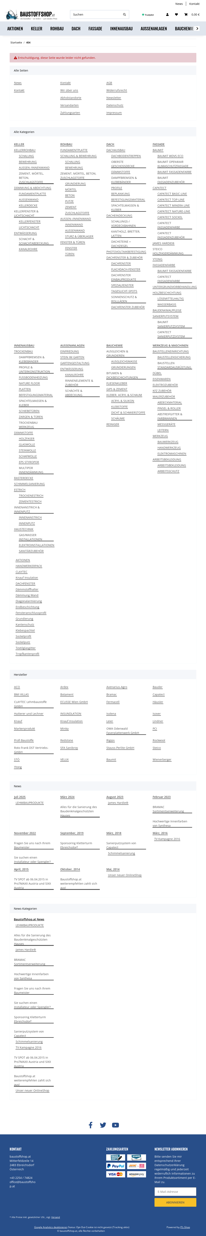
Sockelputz (23, 642)
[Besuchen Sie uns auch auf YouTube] (115, 1125)
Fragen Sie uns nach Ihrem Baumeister (32, 845)
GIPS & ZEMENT (116, 389)
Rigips (110, 740)
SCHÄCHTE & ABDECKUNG (73, 393)
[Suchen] (95, 14)
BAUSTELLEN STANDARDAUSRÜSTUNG (174, 365)
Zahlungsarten (70, 113)
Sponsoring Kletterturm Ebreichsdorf (76, 845)
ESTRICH (19, 490)
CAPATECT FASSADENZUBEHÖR (171, 235)
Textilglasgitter (26, 648)
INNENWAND (74, 225)
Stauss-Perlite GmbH (120, 748)
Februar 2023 (162, 797)
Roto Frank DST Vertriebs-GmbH (31, 750)
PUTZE (69, 201)
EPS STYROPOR (29, 462)
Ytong (18, 767)
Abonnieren (175, 1202)
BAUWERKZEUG (168, 442)
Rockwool (159, 740)
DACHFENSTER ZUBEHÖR (128, 307)
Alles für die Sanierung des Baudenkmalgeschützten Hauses (78, 811)
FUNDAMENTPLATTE (32, 194)
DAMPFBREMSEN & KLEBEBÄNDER (124, 180)
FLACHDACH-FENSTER (125, 269)
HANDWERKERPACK (29, 566)
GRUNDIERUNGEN (123, 367)
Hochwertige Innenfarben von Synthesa (170, 823)
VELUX (64, 759)
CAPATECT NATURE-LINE (174, 211)
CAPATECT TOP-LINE (171, 199)
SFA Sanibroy (69, 748)
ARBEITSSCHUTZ (168, 471)
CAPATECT (159, 188)
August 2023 (114, 797)
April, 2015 (21, 869)
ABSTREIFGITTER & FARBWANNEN (170, 416)
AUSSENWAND (28, 199)
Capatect (159, 694)
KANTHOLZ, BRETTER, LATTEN (125, 234)
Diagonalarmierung (29, 601)
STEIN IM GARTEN (72, 357)
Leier (109, 721)
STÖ (17, 759)
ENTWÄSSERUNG (25, 233)
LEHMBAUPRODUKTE (30, 803)
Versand (55, 1217)
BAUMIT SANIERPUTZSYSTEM (171, 324)
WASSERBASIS (167, 304)
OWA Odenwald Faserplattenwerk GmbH (122, 731)
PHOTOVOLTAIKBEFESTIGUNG (126, 252)
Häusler (158, 702)
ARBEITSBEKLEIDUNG (167, 459)
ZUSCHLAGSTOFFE (77, 213)
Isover (157, 713)
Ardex (64, 687)
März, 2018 (113, 833)
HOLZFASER (26, 438)
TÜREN (69, 254)
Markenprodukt (24, 728)
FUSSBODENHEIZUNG (33, 377)
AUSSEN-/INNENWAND (34, 168)
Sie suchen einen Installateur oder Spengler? (32, 860)
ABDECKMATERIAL (170, 402)
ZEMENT (70, 207)
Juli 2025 (20, 797)
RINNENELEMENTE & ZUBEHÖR (79, 383)
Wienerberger (162, 759)
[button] (167, 14)
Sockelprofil (23, 636)
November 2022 (25, 833)
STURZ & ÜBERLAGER (79, 236)
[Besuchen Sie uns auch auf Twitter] (103, 1125)
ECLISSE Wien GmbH (74, 702)
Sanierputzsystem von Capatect (121, 845)
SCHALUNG (26, 156)
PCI (155, 728)
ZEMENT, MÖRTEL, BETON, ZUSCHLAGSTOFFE (31, 178)
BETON (70, 195)
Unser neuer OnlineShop (125, 875)
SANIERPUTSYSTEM (165, 316)
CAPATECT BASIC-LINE (172, 194)
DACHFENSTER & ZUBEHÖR (124, 257)
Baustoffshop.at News (29, 919)
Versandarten (69, 105)
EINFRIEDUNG (69, 351)
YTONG (157, 259)
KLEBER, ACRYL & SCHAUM (124, 395)
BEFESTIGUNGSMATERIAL (128, 199)
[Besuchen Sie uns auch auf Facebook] (90, 1125)
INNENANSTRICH (30, 517)
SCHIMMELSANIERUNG (29, 484)
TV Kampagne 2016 (167, 839)
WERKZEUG (160, 436)
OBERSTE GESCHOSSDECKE (123, 164)
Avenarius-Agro (116, 687)
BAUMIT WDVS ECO (170, 156)
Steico (157, 748)
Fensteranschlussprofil (31, 613)
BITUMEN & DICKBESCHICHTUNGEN (122, 375)
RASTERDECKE (23, 478)
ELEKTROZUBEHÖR (165, 385)
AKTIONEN (23, 560)
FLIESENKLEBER (116, 383)
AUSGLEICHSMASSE (124, 361)
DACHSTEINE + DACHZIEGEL (121, 244)
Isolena (111, 713)
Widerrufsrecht (116, 90)
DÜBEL (157, 373)
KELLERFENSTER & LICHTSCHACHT (26, 213)
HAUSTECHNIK (23, 529)
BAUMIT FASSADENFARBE (175, 172)
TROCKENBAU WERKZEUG (28, 425)
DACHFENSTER (121, 263)
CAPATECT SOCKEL (170, 217)
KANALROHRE (28, 249)
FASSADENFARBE (164, 265)
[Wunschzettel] (176, 14)
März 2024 (67, 797)
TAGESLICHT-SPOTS (124, 291)
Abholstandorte (70, 98)
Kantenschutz (25, 624)
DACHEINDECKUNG (119, 215)
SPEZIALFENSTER (122, 285)
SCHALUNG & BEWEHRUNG (78, 156)
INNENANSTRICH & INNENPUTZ (27, 509)
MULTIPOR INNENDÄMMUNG (31, 470)
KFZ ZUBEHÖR (162, 391)
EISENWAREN (162, 379)
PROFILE (116, 188)
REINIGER (112, 424)
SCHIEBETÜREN (29, 411)
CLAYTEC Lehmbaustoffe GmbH (30, 704)
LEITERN (163, 430)
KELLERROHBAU (24, 150)
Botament (66, 694)
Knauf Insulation (27, 578)
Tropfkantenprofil (27, 654)
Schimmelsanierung (121, 853)
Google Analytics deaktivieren (50, 1227)
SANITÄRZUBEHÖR (31, 551)
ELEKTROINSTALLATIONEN (36, 545)
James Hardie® (118, 803)
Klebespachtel (25, 630)
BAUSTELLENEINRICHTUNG (171, 351)
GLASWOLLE (27, 444)
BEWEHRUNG (28, 162)
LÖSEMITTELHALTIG (171, 298)
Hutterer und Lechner (28, 713)
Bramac (111, 694)
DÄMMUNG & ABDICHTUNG (32, 188)
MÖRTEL (70, 189)
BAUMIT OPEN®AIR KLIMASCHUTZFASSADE (173, 164)
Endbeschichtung (27, 607)
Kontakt (194, 4)
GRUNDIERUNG (75, 183)
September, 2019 (71, 833)
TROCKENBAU (23, 351)
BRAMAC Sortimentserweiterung (168, 809)
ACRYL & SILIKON (122, 401)
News (179, 4)
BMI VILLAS (21, 694)
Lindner (158, 721)
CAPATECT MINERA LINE (174, 205)
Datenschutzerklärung (169, 1165)
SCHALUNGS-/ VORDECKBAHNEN (123, 223)
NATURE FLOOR (29, 383)
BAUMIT (158, 150)
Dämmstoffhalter (27, 589)
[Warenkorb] (192, 14)
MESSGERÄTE (166, 424)
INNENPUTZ (27, 523)
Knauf (18, 721)
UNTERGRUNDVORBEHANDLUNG (175, 287)
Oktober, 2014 (70, 869)
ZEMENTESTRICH (30, 501)
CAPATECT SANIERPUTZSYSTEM (171, 334)
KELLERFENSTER (29, 221)
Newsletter (113, 98)
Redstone (66, 740)
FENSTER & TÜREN (72, 242)
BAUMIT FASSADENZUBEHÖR (171, 180)
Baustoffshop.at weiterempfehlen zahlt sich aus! (78, 883)
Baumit (111, 759)
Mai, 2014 (112, 869)
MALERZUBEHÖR (164, 396)
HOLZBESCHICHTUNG (167, 293)
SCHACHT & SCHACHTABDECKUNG (34, 241)
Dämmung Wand (27, 595)
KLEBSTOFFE (119, 407)
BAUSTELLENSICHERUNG (174, 357)
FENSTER (71, 248)
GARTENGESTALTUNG (74, 363)
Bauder (158, 687)
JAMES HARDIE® (163, 243)
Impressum (114, 113)
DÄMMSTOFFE (120, 172)
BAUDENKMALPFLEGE (167, 310)
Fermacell (112, 702)
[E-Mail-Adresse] (175, 1191)
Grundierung (24, 619)
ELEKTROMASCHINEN (172, 453)
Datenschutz (114, 105)
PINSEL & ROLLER (169, 408)
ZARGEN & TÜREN (31, 417)
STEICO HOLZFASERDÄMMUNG (168, 251)
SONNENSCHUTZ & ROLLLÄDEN (124, 299)
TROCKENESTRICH (31, 495)
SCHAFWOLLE (28, 456)
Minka (64, 728)
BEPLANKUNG (120, 194)
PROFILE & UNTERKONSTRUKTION (34, 369)
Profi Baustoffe (24, 740)
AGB (109, 83)
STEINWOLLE (27, 450)
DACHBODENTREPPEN (126, 156)
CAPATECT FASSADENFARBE (169, 225)
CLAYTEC (21, 572)
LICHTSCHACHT (29, 227)
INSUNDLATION (70, 713)
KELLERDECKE (28, 205)
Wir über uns (69, 90)
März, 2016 (160, 833)
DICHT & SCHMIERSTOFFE (128, 412)
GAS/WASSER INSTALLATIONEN (30, 537)
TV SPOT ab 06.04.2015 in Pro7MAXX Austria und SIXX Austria (32, 883)
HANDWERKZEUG (169, 448)
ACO (17, 687)
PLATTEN (25, 389)
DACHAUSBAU (115, 150)
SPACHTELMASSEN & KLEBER (125, 207)
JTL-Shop (185, 1227)
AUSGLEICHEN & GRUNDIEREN (117, 353)
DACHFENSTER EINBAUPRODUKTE (123, 277)
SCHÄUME (118, 418)
